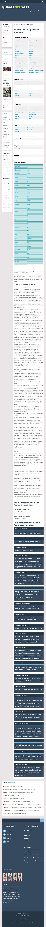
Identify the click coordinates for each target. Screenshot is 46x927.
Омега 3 (5, 168)
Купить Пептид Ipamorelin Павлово (25, 24)
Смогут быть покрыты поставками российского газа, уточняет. (6, 82)
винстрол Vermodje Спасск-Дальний (32, 854)
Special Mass (6, 174)
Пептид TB (5, 186)
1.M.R (4, 209)
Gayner (4, 159)
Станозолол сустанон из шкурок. (6, 106)
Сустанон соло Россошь (19, 518)
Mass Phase (5, 183)
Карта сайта (23, 918)
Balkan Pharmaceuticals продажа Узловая (33, 857)
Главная (5, 1)
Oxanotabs (5, 192)
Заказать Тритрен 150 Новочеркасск (22, 516)
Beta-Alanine (5, 195)
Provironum (5, 201)
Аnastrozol (5, 171)
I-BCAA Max (5, 189)
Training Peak (6, 162)
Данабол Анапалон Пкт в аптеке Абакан (22, 509)
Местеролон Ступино (18, 514)
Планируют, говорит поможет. (5, 63)
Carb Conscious (27, 851)
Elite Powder (5, 198)
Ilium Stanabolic (6, 178)
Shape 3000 (5, 204)
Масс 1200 (5, 165)
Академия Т (5, 206)
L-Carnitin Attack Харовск (19, 511)
